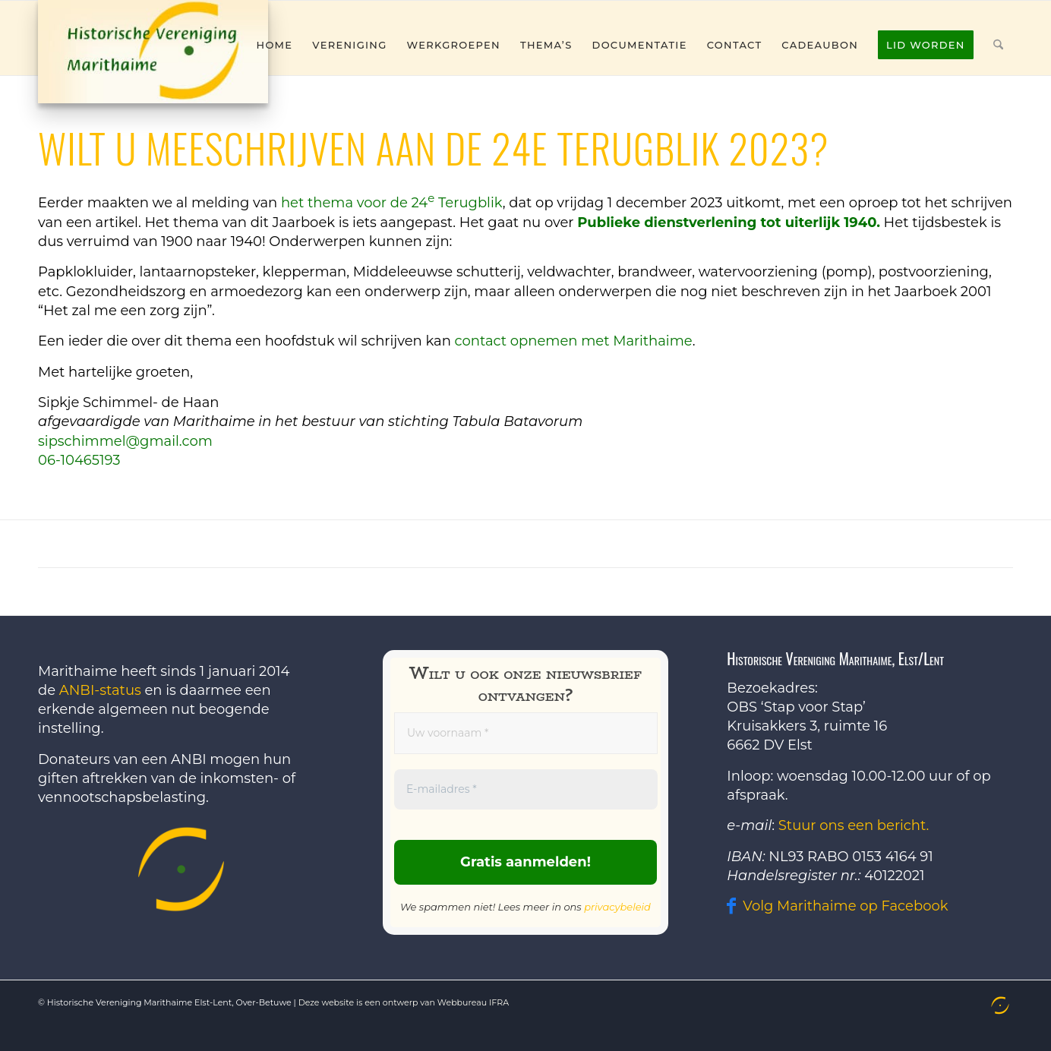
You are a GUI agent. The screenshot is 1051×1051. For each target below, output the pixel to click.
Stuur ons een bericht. (853, 825)
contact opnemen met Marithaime (574, 341)
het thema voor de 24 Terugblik (392, 202)
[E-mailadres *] (526, 789)
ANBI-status (100, 690)
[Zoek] (998, 45)
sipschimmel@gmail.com (125, 441)
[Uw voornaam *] (526, 733)
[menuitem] (275, 45)
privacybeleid (617, 907)
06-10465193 (79, 460)
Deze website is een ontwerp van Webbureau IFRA (403, 1002)
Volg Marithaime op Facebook (845, 906)
